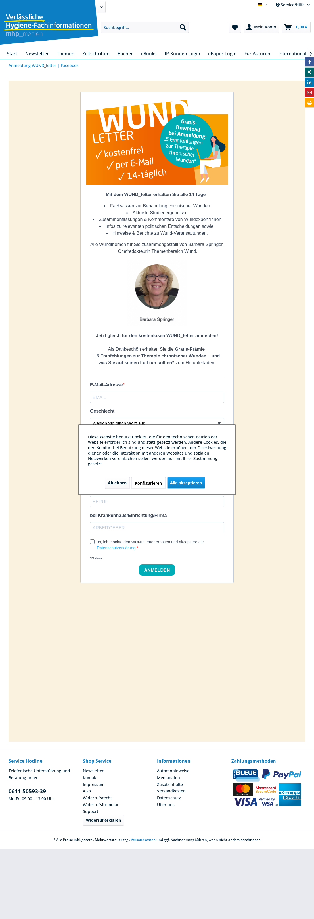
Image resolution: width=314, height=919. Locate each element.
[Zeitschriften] (96, 53)
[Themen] (65, 53)
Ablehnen (117, 482)
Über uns (166, 804)
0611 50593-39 (27, 791)
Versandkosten (171, 791)
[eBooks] (149, 53)
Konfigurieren (148, 482)
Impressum (93, 784)
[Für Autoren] (257, 53)
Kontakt (90, 777)
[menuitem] (145, 27)
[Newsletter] (37, 53)
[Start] (12, 53)
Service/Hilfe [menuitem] (291, 4)
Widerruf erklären (103, 820)
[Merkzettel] (235, 27)
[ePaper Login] (222, 53)
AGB (87, 791)
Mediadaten (168, 777)
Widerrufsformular (101, 804)
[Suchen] (183, 27)
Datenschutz (169, 797)
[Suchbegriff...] (145, 27)
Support (90, 811)
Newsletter (93, 770)
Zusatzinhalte (170, 784)
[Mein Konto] (261, 27)
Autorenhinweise (173, 770)
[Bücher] (125, 53)
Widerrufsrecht (97, 797)
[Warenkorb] (296, 27)
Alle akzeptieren (186, 482)
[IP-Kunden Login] (182, 53)
